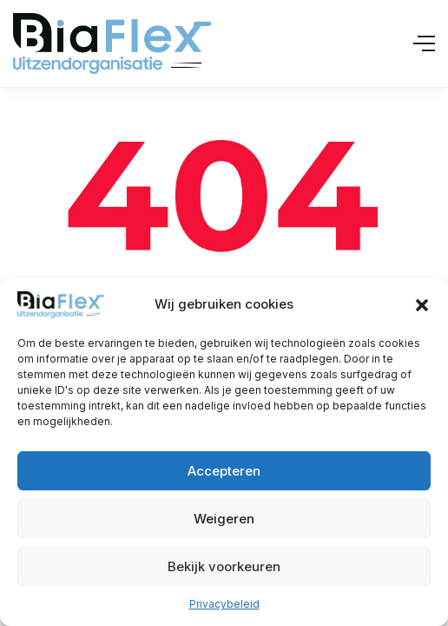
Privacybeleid (224, 603)
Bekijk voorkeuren (224, 566)
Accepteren (224, 471)
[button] (422, 305)
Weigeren (224, 518)
